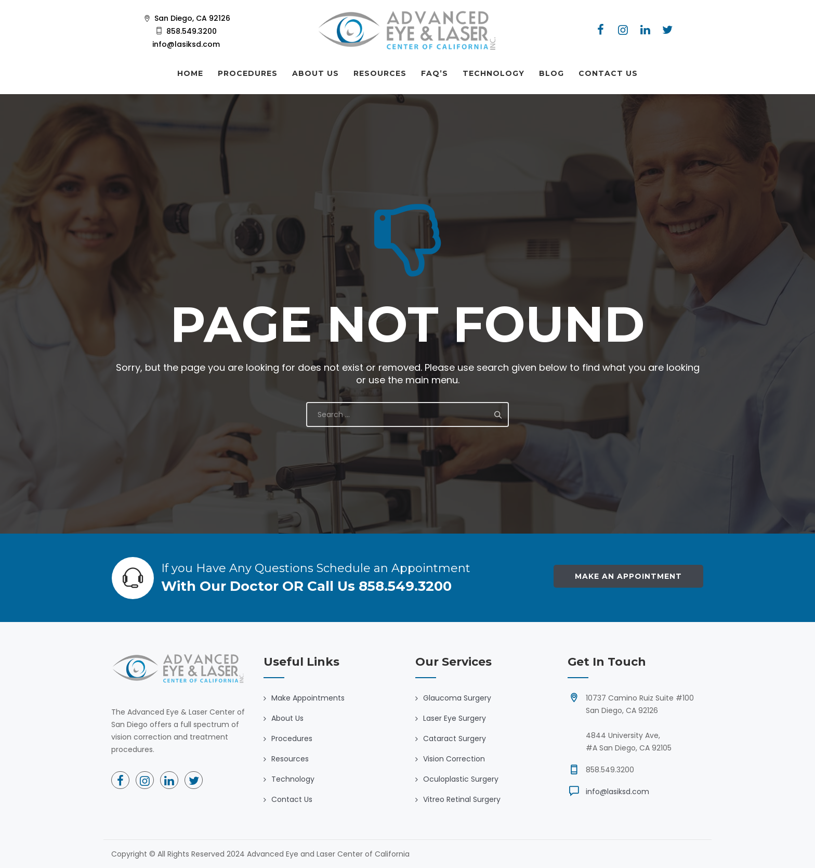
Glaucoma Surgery (457, 698)
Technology (292, 779)
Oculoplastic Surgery (460, 779)
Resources (290, 759)
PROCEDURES (248, 73)
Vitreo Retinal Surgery (462, 799)
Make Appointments (308, 698)
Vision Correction (454, 759)
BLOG (551, 73)
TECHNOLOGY (493, 73)
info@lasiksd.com (617, 791)
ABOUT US (315, 73)
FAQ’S (434, 73)
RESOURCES (379, 73)
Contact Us (291, 799)
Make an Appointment (628, 576)
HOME (190, 73)
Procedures (291, 738)
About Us (287, 718)
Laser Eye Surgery (454, 718)
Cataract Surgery (454, 738)
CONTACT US (608, 73)
